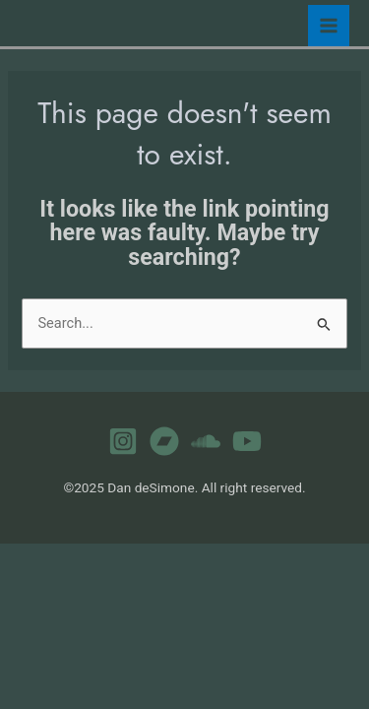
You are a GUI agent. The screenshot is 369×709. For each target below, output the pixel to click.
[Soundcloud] (205, 441)
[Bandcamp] (164, 441)
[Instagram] (123, 441)
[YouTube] (247, 441)
